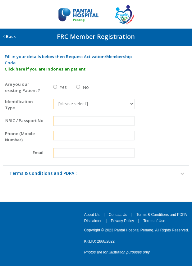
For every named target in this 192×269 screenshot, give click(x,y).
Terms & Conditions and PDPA (161, 214)
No (84, 87)
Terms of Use (154, 221)
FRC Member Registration (96, 36)
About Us (91, 214)
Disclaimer (93, 221)
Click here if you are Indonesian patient (45, 69)
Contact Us (118, 214)
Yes (62, 87)
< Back (8, 36)
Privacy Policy (122, 221)
